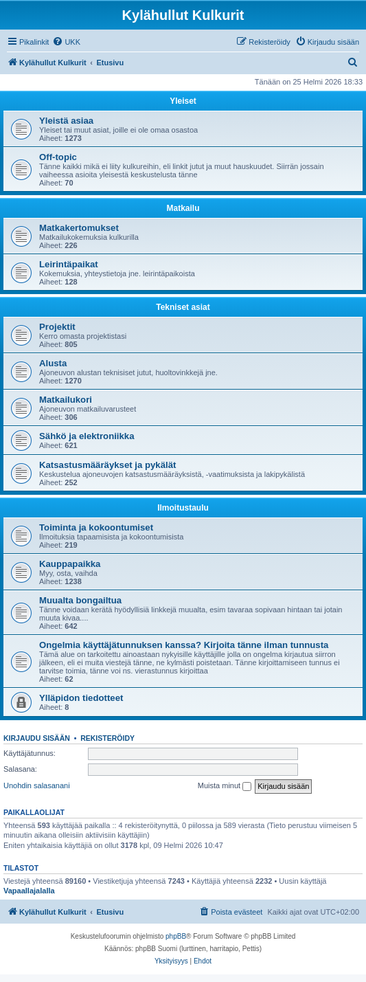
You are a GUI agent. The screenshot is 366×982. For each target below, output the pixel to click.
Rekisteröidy (107, 738)
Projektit (57, 327)
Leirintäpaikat (68, 264)
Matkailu (182, 208)
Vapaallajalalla (29, 890)
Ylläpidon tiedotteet (81, 698)
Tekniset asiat (182, 307)
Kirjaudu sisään (36, 738)
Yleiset (183, 101)
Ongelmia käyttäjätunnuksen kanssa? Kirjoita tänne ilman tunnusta (183, 645)
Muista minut (224, 786)
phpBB (175, 936)
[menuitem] (66, 42)
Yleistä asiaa (66, 120)
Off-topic (58, 157)
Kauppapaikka (69, 564)
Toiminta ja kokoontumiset (96, 527)
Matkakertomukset (79, 228)
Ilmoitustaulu (183, 508)
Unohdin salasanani (36, 785)
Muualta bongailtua (80, 600)
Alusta (53, 363)
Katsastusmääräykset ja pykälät (107, 465)
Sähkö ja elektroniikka (87, 436)
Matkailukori (65, 399)
